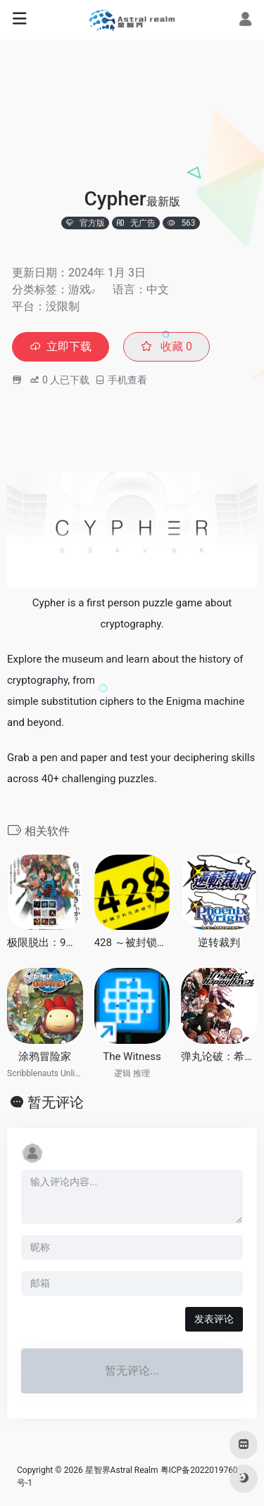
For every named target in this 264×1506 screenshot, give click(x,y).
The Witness (132, 1056)
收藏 (166, 346)
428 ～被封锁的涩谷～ (132, 942)
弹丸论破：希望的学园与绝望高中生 (219, 1056)
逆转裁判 (219, 942)
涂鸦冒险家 (44, 1056)
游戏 (79, 289)
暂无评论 (55, 1102)
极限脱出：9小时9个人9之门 (45, 942)
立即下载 (61, 346)
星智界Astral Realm (121, 1470)
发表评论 (214, 1319)
